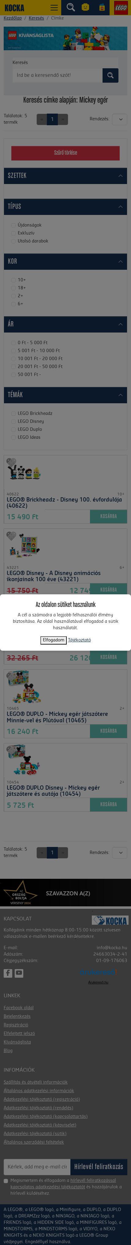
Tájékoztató (79, 640)
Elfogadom (53, 640)
